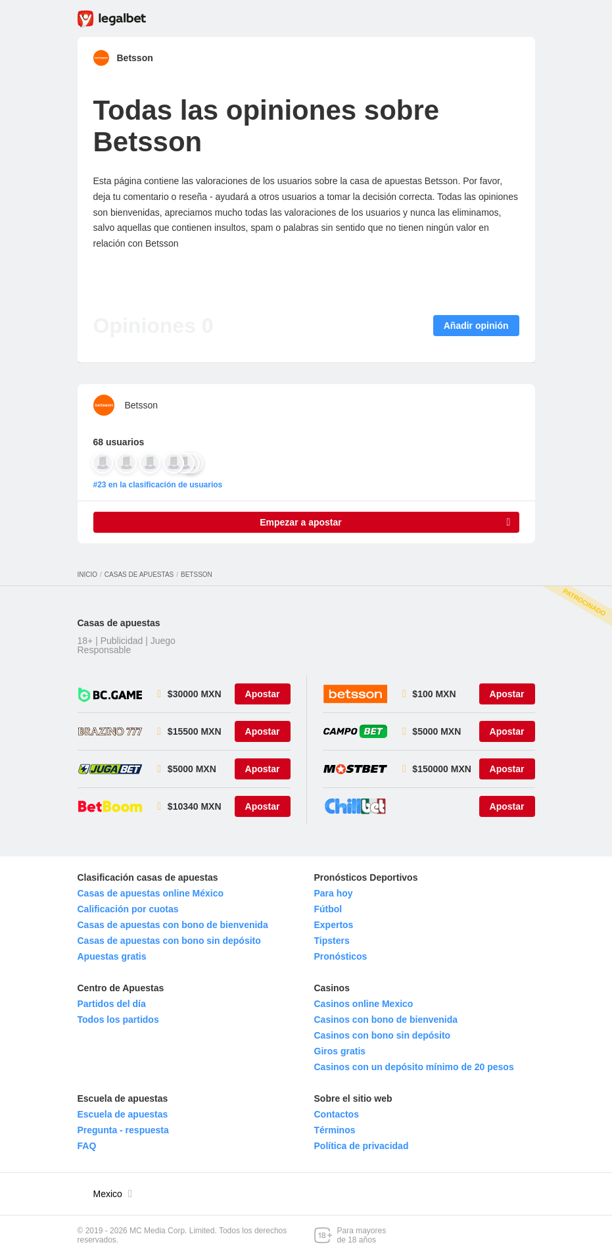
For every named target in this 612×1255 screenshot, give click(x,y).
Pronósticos (340, 956)
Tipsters (332, 940)
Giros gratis (340, 1051)
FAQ (87, 1146)
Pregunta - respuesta (123, 1130)
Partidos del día (112, 1003)
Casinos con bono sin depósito (382, 1035)
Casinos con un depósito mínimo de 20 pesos (414, 1067)
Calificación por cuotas (128, 909)
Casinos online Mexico (363, 1003)
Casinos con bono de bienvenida (386, 1019)
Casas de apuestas (139, 574)
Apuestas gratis (112, 956)
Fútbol (328, 909)
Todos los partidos (118, 1019)
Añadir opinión (476, 325)
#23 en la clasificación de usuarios (158, 484)
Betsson (135, 58)
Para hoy (333, 893)
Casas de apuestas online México (151, 893)
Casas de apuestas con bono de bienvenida (173, 925)
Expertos (334, 925)
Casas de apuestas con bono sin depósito (169, 940)
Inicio (88, 574)
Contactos (336, 1114)
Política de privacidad (361, 1146)
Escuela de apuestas (123, 1114)
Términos (335, 1130)
